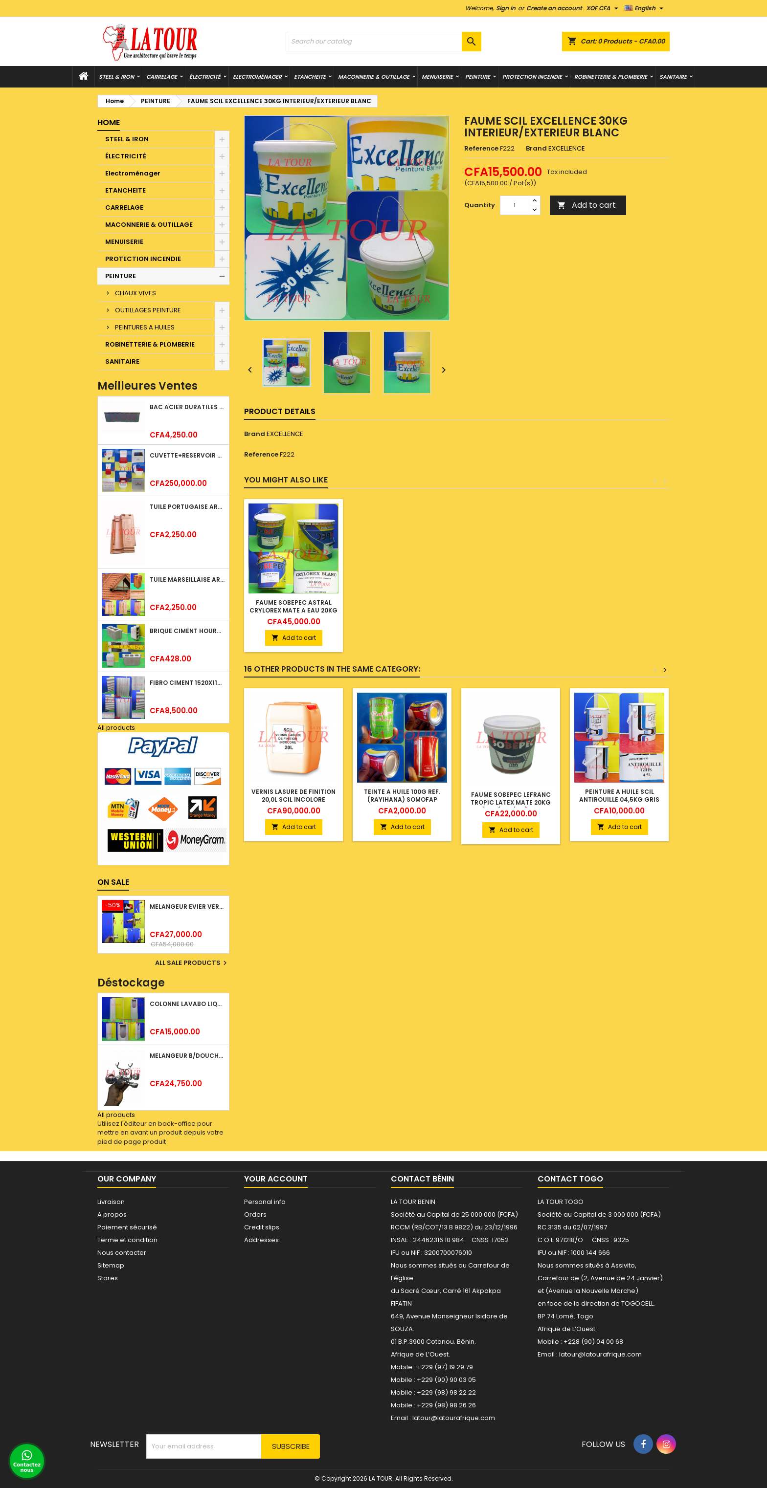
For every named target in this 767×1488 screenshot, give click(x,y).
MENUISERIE (437, 77)
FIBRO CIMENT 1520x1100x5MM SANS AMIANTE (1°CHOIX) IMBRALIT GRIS (187, 682)
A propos (112, 1214)
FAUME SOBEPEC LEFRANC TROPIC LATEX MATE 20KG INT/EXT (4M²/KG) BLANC (511, 802)
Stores (107, 1278)
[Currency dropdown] (603, 8)
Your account (276, 1178)
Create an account (554, 8)
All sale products (192, 963)
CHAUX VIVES (135, 293)
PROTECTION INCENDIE (532, 77)
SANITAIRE (673, 77)
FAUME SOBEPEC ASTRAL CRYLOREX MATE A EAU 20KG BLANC (293, 610)
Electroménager (257, 77)
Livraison (111, 1201)
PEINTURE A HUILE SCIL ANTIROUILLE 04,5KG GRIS (619, 796)
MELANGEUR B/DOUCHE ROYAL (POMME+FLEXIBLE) (187, 1055)
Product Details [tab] (280, 411)
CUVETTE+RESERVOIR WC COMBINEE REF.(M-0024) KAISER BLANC (187, 455)
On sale (113, 882)
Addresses (261, 1240)
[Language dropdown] (645, 8)
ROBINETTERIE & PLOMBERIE (610, 77)
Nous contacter (121, 1252)
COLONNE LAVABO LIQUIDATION (187, 1003)
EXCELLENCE (285, 433)
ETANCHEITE (310, 77)
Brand (536, 148)
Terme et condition (127, 1240)
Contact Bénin (422, 1178)
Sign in (506, 8)
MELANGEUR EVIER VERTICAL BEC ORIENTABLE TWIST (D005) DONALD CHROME (187, 906)
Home (108, 122)
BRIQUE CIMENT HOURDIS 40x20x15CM (187, 631)
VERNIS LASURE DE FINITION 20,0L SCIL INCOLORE (293, 796)
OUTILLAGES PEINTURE (148, 310)
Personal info (265, 1201)
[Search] (383, 41)
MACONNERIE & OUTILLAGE (373, 77)
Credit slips (261, 1227)
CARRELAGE (161, 77)
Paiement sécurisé (127, 1227)
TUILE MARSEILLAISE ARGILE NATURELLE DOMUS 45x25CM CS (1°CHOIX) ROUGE (187, 579)
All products (116, 727)
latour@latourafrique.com (600, 1354)
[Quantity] (514, 205)
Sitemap (110, 1265)
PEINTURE (477, 77)
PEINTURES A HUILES (145, 327)
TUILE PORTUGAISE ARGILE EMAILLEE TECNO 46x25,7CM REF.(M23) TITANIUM (187, 506)
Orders (255, 1214)
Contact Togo (570, 1178)
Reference (481, 148)
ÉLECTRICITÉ (205, 77)
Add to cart (586, 205)
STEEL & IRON (116, 77)
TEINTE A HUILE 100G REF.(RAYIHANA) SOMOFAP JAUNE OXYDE (402, 799)
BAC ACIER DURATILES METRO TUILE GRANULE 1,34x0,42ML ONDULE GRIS (187, 407)
